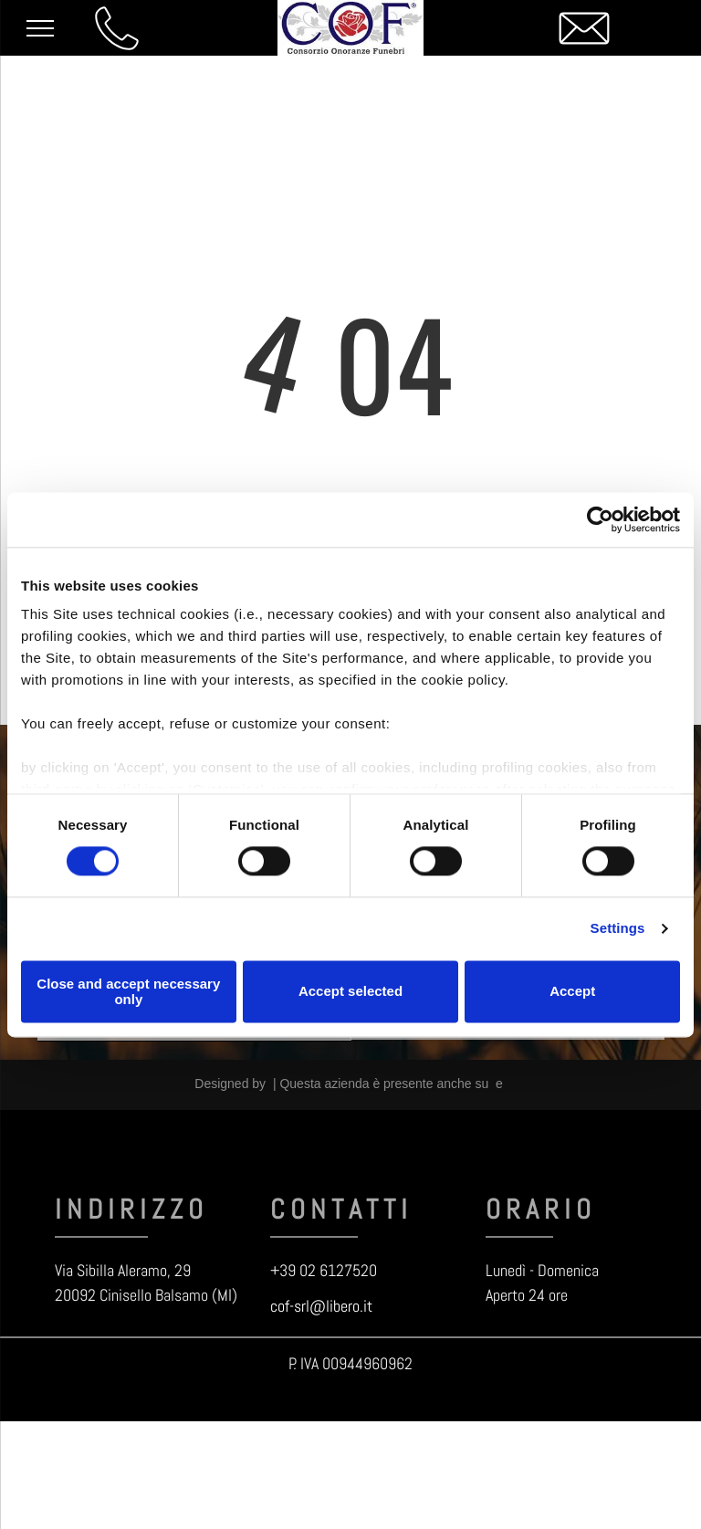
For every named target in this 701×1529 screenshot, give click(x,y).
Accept (572, 992)
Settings (618, 929)
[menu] (40, 28)
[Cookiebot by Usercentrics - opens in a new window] (600, 519)
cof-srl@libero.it (321, 1305)
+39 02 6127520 (323, 1270)
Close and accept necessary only (128, 991)
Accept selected (350, 992)
